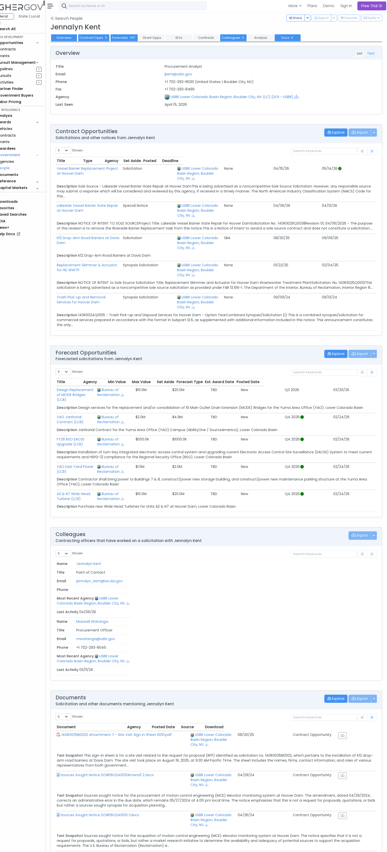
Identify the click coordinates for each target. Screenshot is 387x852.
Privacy (118, 844)
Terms (103, 844)
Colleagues (247, 38)
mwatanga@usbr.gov (169, 515)
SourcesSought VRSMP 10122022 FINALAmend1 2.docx (119, 789)
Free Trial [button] (371, 5)
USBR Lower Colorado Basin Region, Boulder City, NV (255, 168)
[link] (372, 151)
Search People (80, 18)
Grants (17, 55)
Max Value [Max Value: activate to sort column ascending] (244, 342)
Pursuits (18, 75)
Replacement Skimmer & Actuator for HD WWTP (113, 240)
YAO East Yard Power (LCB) (94, 412)
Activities (19, 82)
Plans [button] (312, 5)
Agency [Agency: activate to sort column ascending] (194, 636)
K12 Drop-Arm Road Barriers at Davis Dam (107, 223)
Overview (77, 38)
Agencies (19, 161)
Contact (86, 844)
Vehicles (18, 128)
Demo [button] (328, 5)
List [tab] (360, 53)
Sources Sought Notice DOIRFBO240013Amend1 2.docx (121, 679)
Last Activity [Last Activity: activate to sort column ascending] (358, 499)
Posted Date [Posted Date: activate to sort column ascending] (358, 342)
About (70, 844)
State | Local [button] (43, 16)
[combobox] (147, 6)
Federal (15, 16)
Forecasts (138, 38)
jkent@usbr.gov (187, 74)
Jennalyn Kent (83, 507)
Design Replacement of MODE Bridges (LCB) (109, 350)
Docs (301, 38)
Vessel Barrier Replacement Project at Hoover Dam (115, 168)
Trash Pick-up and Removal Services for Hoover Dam (117, 267)
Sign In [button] (346, 5)
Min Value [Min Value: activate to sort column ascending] (218, 342)
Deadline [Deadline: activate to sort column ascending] (362, 160)
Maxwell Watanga (86, 515)
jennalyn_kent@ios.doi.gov (173, 507)
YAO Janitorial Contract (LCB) (97, 372)
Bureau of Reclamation (179, 350)
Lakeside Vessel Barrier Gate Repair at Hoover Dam (115, 195)
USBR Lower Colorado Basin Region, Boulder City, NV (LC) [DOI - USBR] (241, 96)
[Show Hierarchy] (305, 96)
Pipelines (19, 68)
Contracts (20, 49)
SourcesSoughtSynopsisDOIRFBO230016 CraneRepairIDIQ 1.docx (128, 749)
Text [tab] (371, 53)
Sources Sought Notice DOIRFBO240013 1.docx (113, 714)
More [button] (294, 5)
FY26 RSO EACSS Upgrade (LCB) (98, 389)
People (17, 168)
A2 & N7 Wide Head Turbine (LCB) (100, 434)
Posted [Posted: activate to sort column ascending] (340, 160)
